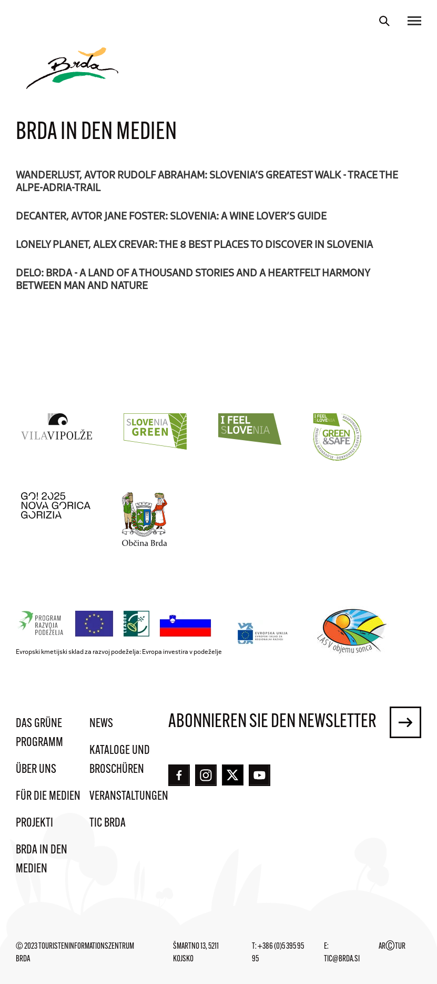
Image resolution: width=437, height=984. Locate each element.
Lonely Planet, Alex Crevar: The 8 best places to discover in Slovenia (194, 243)
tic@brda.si (342, 959)
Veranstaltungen (128, 796)
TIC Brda (107, 823)
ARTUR (392, 946)
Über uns (36, 769)
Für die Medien (48, 796)
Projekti (34, 823)
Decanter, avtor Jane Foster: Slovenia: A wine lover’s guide (171, 215)
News (101, 724)
